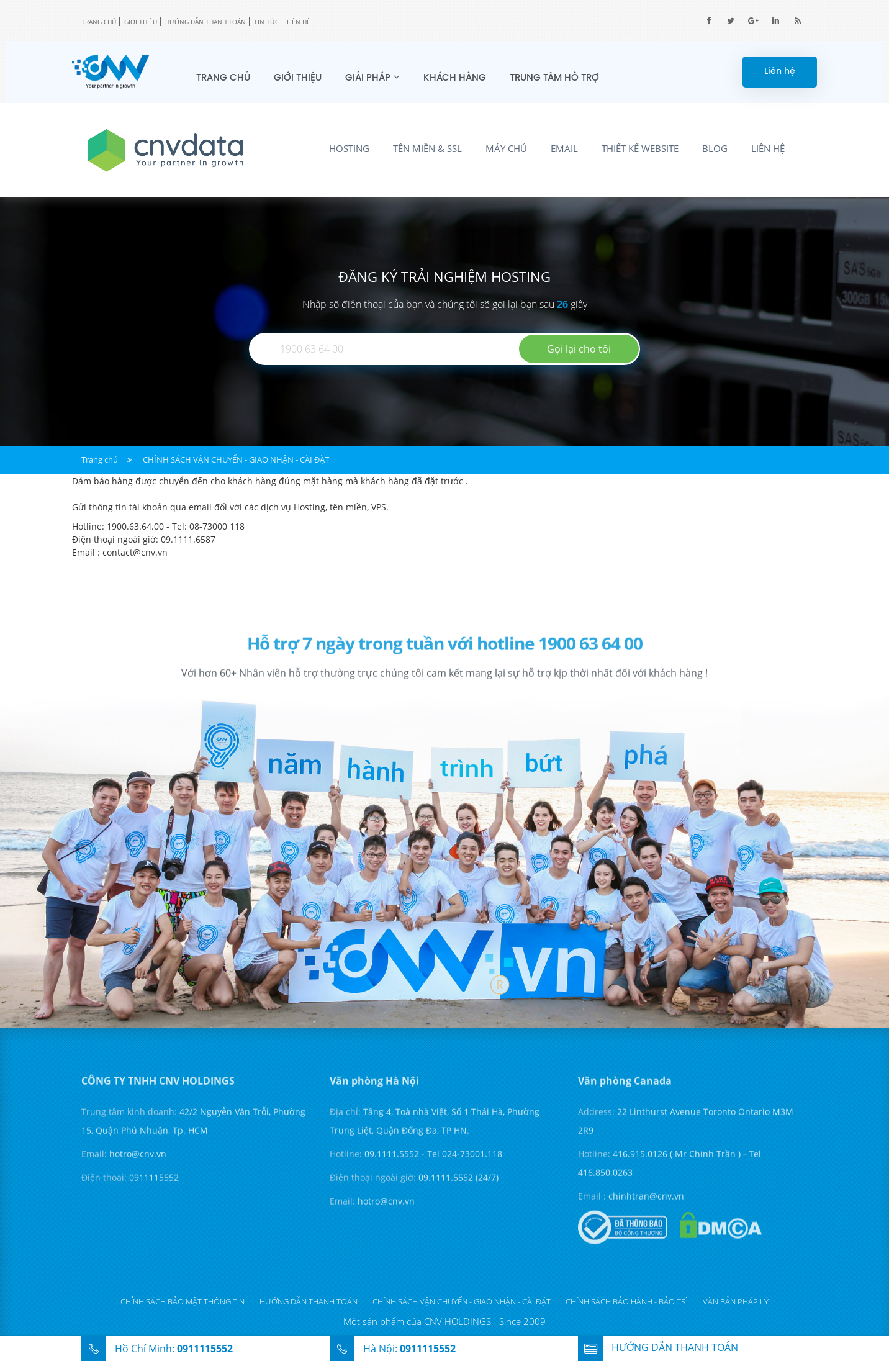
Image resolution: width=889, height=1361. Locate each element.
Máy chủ (506, 148)
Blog (715, 148)
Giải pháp (367, 78)
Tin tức (266, 21)
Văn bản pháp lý (736, 1301)
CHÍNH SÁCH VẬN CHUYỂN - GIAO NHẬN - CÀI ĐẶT (236, 459)
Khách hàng (454, 78)
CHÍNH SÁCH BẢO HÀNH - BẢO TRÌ (627, 1301)
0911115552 (205, 1348)
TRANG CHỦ (98, 21)
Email (564, 148)
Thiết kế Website (640, 148)
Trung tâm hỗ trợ (554, 78)
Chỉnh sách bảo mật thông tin (182, 1301)
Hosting (349, 148)
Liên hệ (298, 21)
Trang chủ (223, 78)
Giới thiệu (140, 21)
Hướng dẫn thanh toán (205, 21)
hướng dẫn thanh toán (658, 1347)
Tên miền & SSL (427, 148)
